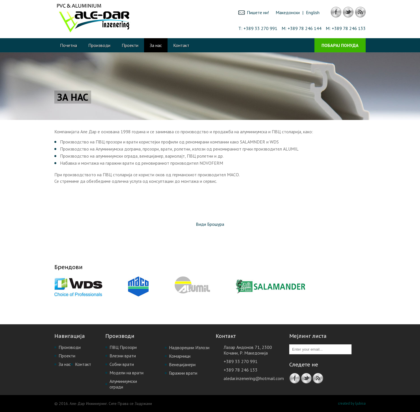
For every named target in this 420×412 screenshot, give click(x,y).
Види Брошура (210, 224)
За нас (156, 45)
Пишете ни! (258, 12)
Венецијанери (182, 364)
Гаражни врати (183, 373)
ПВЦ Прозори (123, 347)
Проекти (130, 45)
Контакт (181, 45)
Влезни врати (123, 356)
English (313, 12)
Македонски (288, 12)
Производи (99, 45)
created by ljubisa (352, 403)
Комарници (179, 356)
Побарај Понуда (340, 45)
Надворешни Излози (189, 347)
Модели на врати (126, 372)
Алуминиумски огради (123, 384)
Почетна (68, 45)
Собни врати (122, 364)
